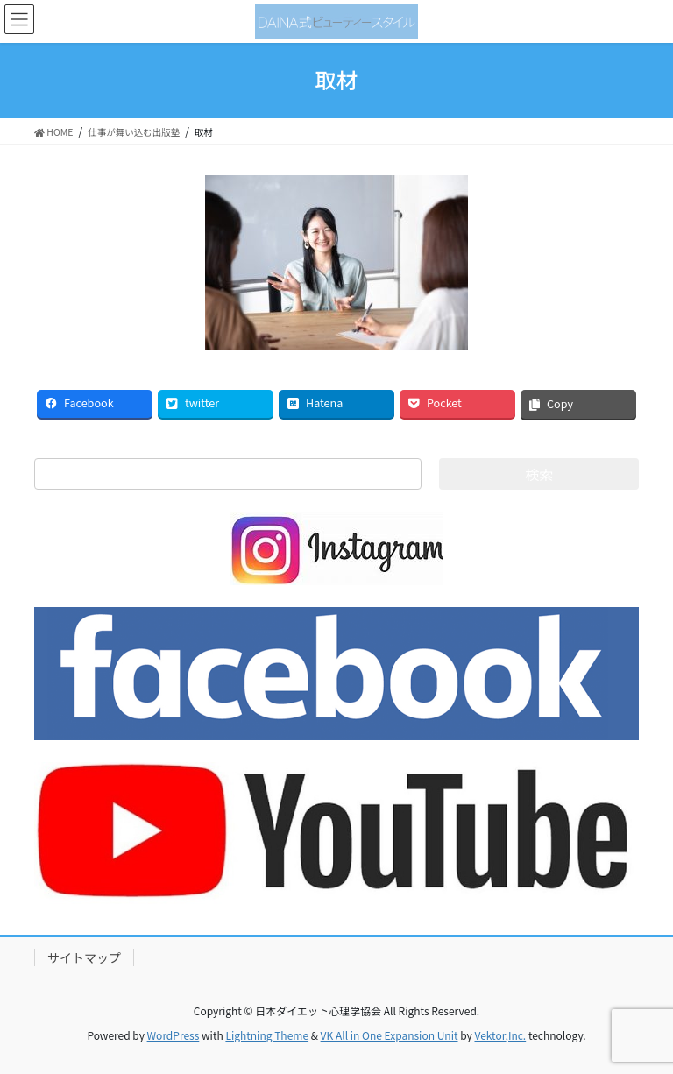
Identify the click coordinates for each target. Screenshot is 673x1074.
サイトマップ (84, 957)
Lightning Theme (266, 1035)
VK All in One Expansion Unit (389, 1035)
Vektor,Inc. (500, 1035)
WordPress (173, 1035)
